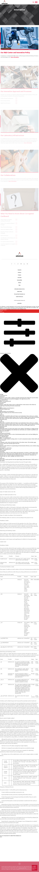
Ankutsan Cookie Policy (23, 867)
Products (19, 274)
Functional (2, 451)
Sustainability (19, 280)
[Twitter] (14, 263)
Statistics (2, 403)
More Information (15, 57)
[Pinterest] (27, 263)
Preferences (2, 396)
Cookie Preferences (19, 296)
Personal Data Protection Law (19, 294)
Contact (19, 282)
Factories (19, 272)
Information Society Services (19, 288)
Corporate (19, 269)
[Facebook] (11, 263)
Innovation (19, 277)
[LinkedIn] (24, 263)
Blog (19, 285)
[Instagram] (18, 263)
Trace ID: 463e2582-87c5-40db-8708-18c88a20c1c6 (10, 835)
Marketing (2, 427)
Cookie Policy (19, 291)
